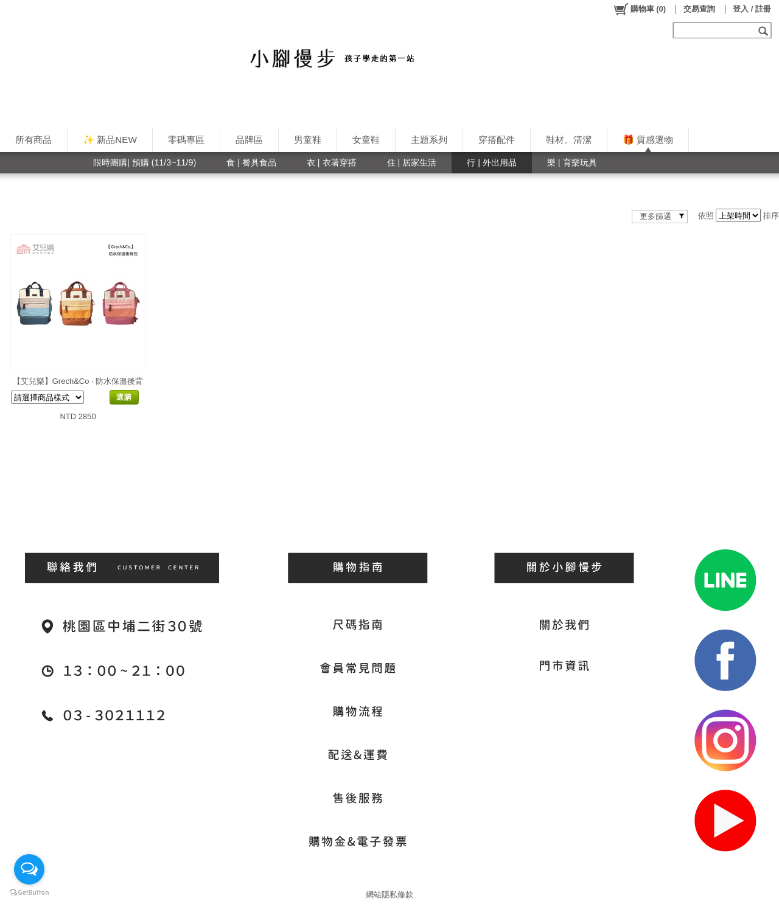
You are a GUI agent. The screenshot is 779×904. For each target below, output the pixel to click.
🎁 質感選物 (648, 139)
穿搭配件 (496, 139)
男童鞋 (307, 139)
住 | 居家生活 (412, 162)
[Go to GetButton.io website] (29, 892)
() (639, 9)
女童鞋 (366, 139)
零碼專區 (186, 139)
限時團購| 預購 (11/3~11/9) (144, 162)
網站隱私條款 (389, 894)
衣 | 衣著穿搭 (332, 162)
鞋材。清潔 (569, 139)
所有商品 (33, 139)
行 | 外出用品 (492, 162)
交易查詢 (699, 8)
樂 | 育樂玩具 (572, 162)
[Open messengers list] (29, 869)
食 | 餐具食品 (251, 162)
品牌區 (249, 139)
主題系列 (429, 139)
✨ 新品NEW (110, 139)
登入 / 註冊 (752, 8)
